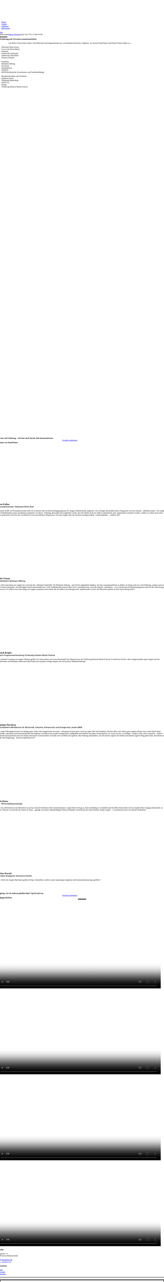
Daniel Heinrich (15, 34)
